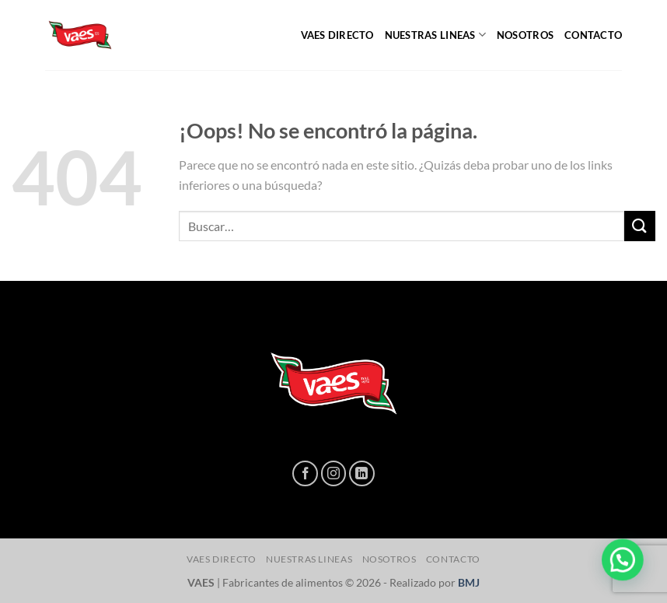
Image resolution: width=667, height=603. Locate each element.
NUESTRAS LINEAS (435, 34)
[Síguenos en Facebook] (305, 473)
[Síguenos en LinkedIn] (362, 473)
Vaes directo (337, 35)
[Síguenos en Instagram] (334, 473)
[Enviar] (639, 226)
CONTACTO (593, 35)
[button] (625, 569)
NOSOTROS (525, 35)
